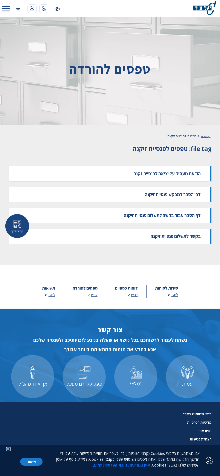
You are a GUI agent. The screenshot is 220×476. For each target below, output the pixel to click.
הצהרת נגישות (201, 439)
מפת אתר (205, 430)
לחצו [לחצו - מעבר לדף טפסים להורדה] (94, 294)
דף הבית (206, 136)
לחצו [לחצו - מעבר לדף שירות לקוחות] (174, 294)
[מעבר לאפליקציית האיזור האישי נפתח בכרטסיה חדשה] (43, 8)
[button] (6, 8)
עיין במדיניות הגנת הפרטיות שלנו (122, 465)
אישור (31, 461)
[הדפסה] (18, 8)
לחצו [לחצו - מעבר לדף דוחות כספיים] (134, 294)
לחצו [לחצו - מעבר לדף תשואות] (52, 294)
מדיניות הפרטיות (199, 422)
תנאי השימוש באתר (197, 414)
